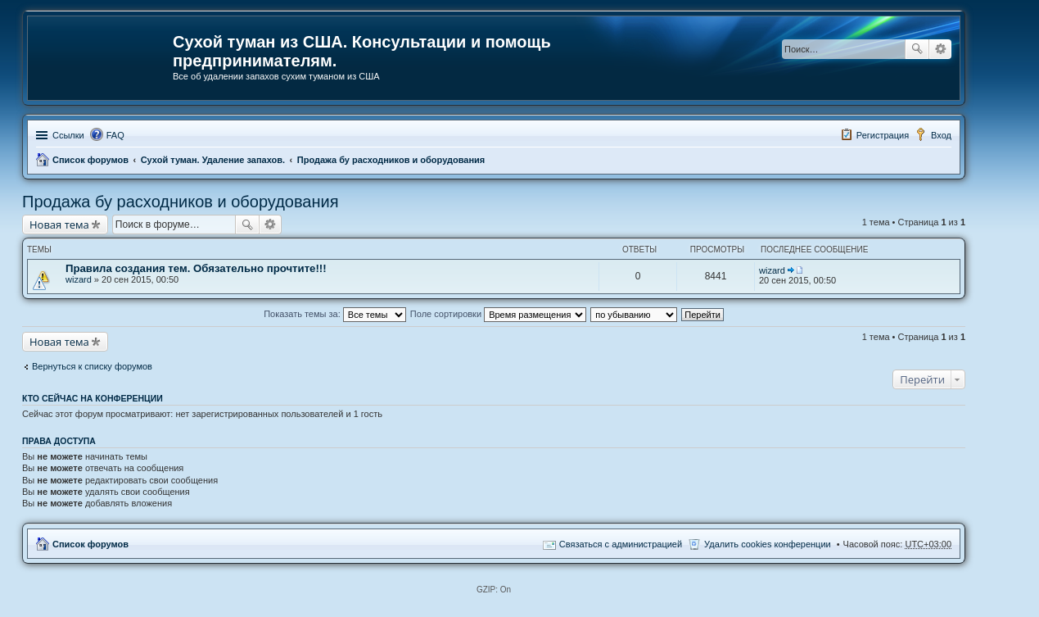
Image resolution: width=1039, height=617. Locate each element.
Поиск (917, 49)
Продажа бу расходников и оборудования (391, 160)
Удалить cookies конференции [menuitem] (767, 544)
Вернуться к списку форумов (92, 366)
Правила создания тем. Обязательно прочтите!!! (196, 268)
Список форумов (90, 160)
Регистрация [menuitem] (882, 135)
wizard (79, 279)
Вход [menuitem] (941, 135)
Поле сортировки (498, 314)
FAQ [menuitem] (115, 135)
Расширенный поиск (940, 49)
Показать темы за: (335, 314)
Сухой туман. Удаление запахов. (213, 160)
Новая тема (59, 224)
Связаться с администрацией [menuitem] (620, 544)
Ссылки (68, 135)
